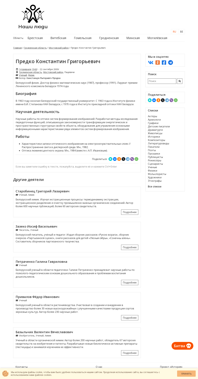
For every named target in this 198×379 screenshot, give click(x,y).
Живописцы (155, 133)
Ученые (152, 167)
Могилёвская (157, 38)
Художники (154, 177)
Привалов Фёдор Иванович (37, 297)
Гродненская (109, 38)
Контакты (21, 367)
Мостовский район (59, 47)
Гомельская (82, 38)
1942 (34, 69)
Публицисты (155, 157)
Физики (152, 170)
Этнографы (154, 180)
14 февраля (25, 69)
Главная (17, 47)
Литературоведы (158, 143)
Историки (154, 136)
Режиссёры (154, 160)
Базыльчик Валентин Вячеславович (44, 332)
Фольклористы (157, 174)
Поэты (152, 150)
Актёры (152, 116)
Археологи (154, 119)
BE (181, 31)
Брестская (35, 38)
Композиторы (156, 140)
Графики (153, 123)
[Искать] (179, 81)
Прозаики (154, 153)
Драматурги (155, 130)
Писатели (153, 147)
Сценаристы (155, 163)
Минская (133, 38)
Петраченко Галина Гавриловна (41, 262)
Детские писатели (159, 126)
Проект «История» (171, 367)
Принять (186, 373)
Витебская (58, 38)
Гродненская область (35, 47)
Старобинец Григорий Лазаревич (42, 191)
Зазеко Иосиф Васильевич (36, 226)
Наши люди (33, 26)
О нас (99, 367)
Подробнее (130, 212)
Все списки (154, 186)
